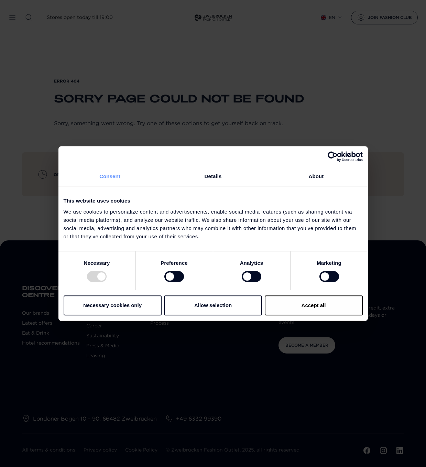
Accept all (314, 305)
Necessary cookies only (112, 305)
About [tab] (316, 176)
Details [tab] (213, 176)
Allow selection (213, 305)
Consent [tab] (109, 176)
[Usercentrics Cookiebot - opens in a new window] (333, 156)
